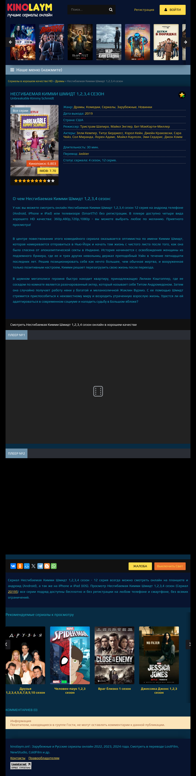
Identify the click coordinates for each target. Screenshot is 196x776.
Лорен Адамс (105, 137)
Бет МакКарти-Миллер (152, 126)
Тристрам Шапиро (94, 126)
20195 (13, 591)
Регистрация (144, 10)
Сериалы (109, 107)
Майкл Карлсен (129, 137)
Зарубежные (127, 107)
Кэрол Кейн (134, 133)
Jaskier (83, 154)
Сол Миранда (82, 137)
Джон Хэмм (173, 137)
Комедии (93, 107)
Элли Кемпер (87, 133)
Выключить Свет (170, 566)
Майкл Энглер (121, 126)
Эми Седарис (153, 137)
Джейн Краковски (158, 133)
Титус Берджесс (111, 133)
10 (53, 181)
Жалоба (140, 566)
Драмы (79, 107)
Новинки (145, 107)
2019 (88, 113)
